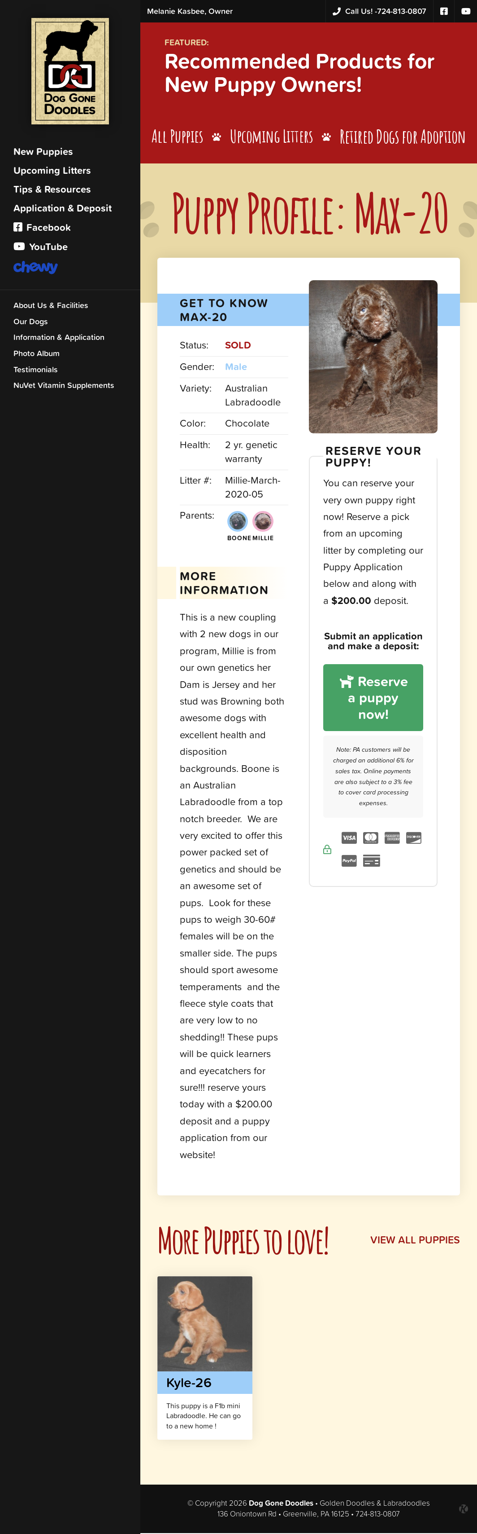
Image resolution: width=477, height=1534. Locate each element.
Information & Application (58, 339)
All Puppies (178, 138)
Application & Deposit (62, 210)
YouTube (40, 249)
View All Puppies (414, 1242)
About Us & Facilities (50, 307)
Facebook (42, 229)
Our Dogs (30, 323)
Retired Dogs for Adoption (405, 138)
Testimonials (35, 372)
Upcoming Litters (52, 172)
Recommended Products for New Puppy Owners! (309, 73)
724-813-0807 (379, 11)
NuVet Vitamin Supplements (63, 387)
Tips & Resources (52, 191)
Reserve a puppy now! (374, 710)
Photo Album (36, 355)
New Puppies (43, 153)
